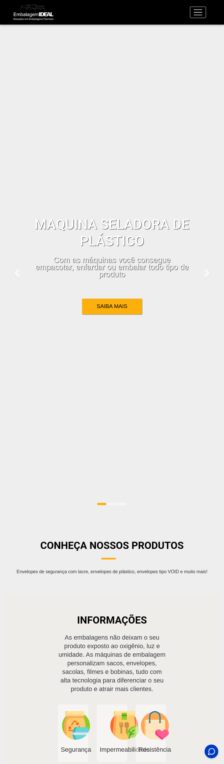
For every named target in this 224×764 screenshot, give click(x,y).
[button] (17, 273)
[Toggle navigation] (198, 12)
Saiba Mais (112, 306)
